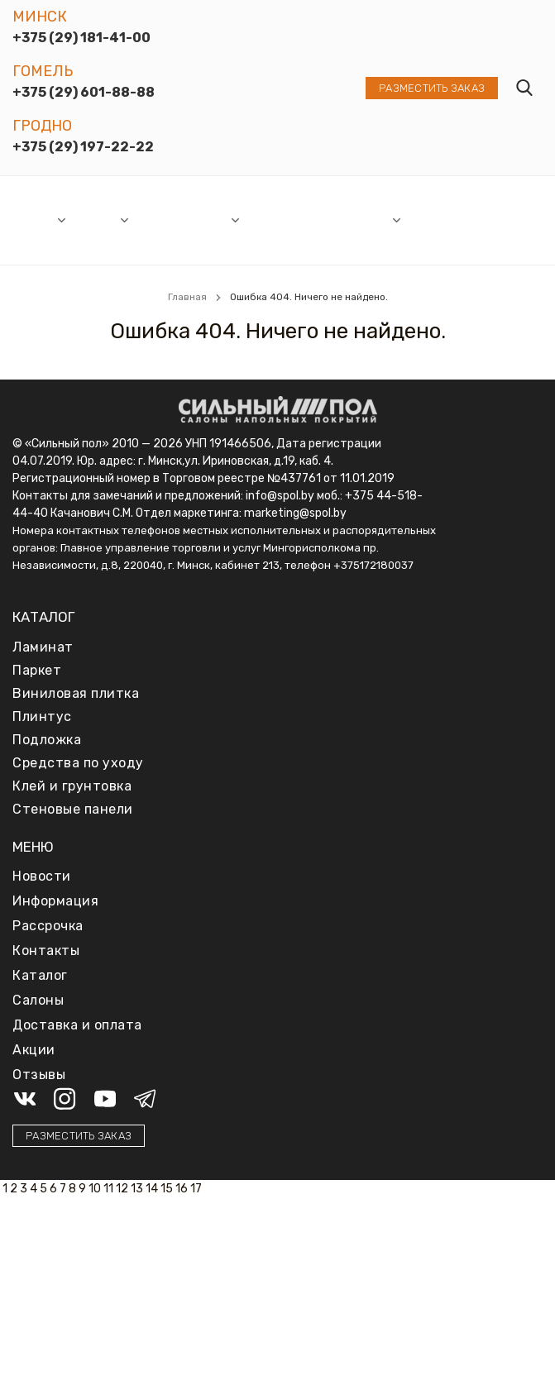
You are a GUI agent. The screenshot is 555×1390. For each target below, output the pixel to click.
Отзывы (492, 219)
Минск (39, 16)
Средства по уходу (78, 763)
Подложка (46, 740)
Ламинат (43, 647)
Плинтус (42, 716)
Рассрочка (277, 219)
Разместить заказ (432, 88)
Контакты (45, 950)
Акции (211, 219)
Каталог (96, 219)
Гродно (42, 126)
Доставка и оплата (436, 220)
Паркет (36, 670)
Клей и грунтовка (72, 786)
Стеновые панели (72, 809)
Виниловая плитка (75, 693)
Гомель (42, 71)
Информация (353, 219)
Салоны (33, 219)
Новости (160, 219)
